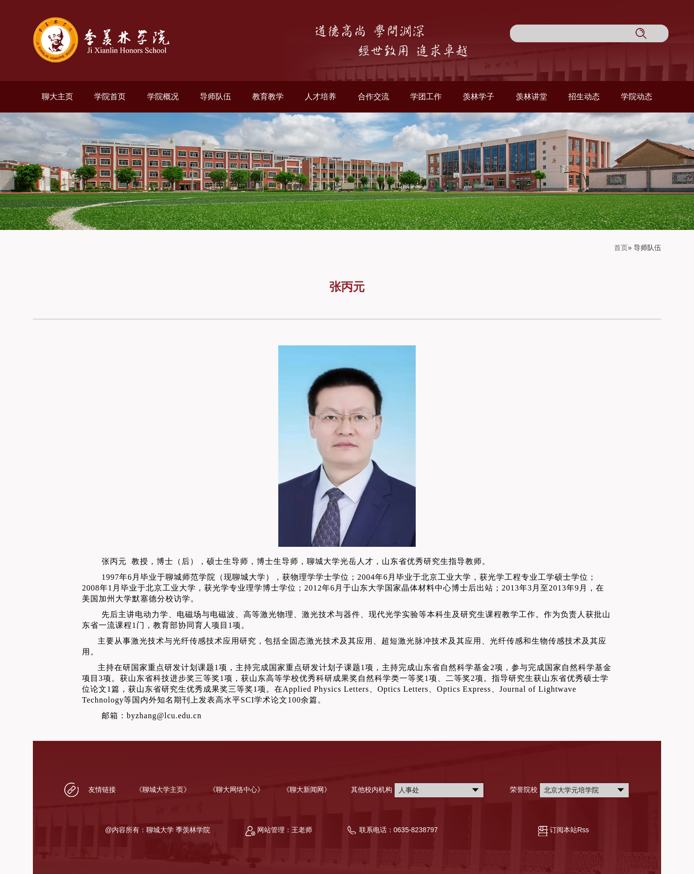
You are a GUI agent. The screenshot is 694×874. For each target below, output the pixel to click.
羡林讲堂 (531, 96)
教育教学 (268, 96)
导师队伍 (215, 96)
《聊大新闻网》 (307, 789)
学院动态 (636, 96)
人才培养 (320, 96)
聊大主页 (57, 96)
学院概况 (163, 96)
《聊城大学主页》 (162, 789)
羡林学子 (478, 96)
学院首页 (110, 96)
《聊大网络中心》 (236, 789)
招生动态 (584, 96)
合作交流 (373, 96)
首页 (621, 248)
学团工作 (426, 96)
